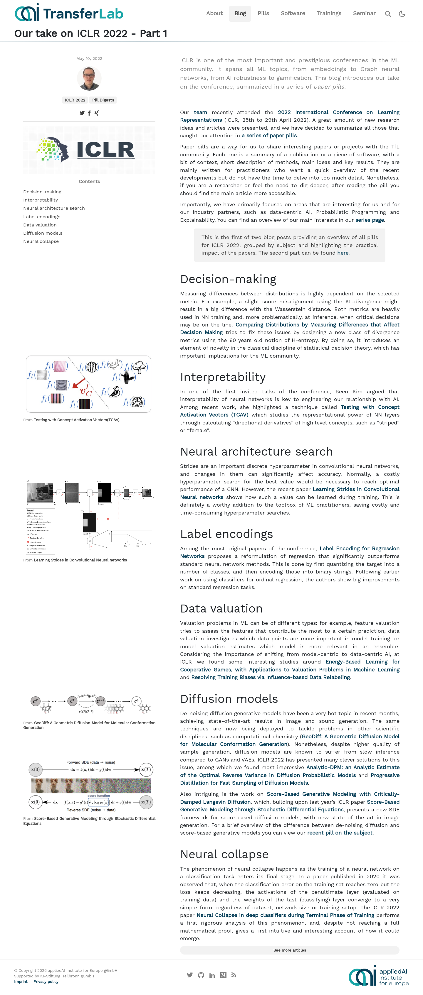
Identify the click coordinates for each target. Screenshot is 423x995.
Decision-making (42, 191)
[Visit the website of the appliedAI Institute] (379, 975)
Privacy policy (45, 981)
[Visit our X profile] (190, 976)
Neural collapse (41, 241)
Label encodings (41, 216)
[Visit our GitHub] (201, 976)
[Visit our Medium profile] (223, 976)
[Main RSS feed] (233, 976)
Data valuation (40, 225)
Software (293, 13)
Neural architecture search (54, 208)
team (200, 112)
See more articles (289, 950)
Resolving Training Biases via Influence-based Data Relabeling (270, 677)
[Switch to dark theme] (402, 14)
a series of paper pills (269, 135)
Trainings (329, 13)
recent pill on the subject (339, 833)
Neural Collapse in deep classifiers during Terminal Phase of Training (285, 915)
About (214, 13)
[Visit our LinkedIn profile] (212, 976)
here (342, 253)
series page (369, 220)
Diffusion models (42, 233)
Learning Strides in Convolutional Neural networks (80, 560)
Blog (240, 13)
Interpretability (40, 200)
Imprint (20, 981)
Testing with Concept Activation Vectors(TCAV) (77, 420)
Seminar (364, 13)
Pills (263, 13)
